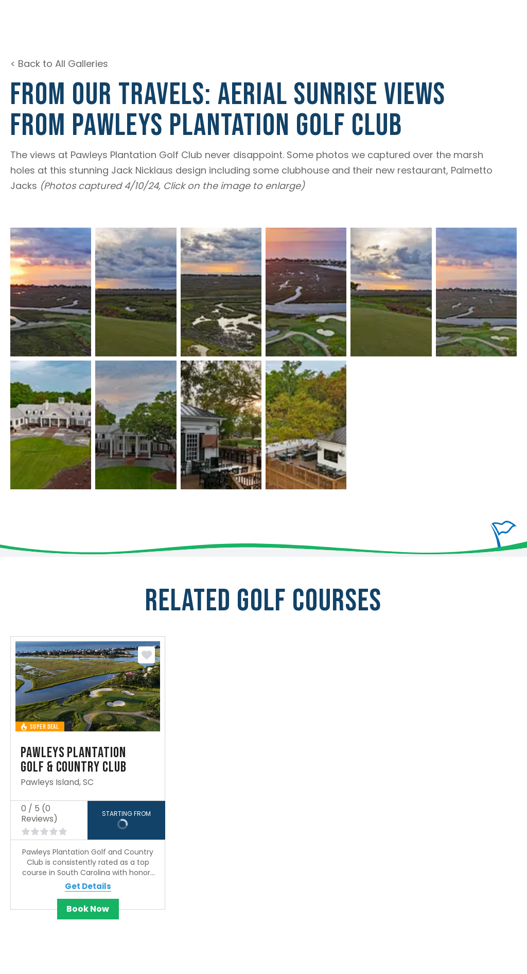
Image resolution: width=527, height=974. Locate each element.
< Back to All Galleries (59, 63)
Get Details (88, 886)
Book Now (87, 909)
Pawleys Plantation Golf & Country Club (74, 760)
